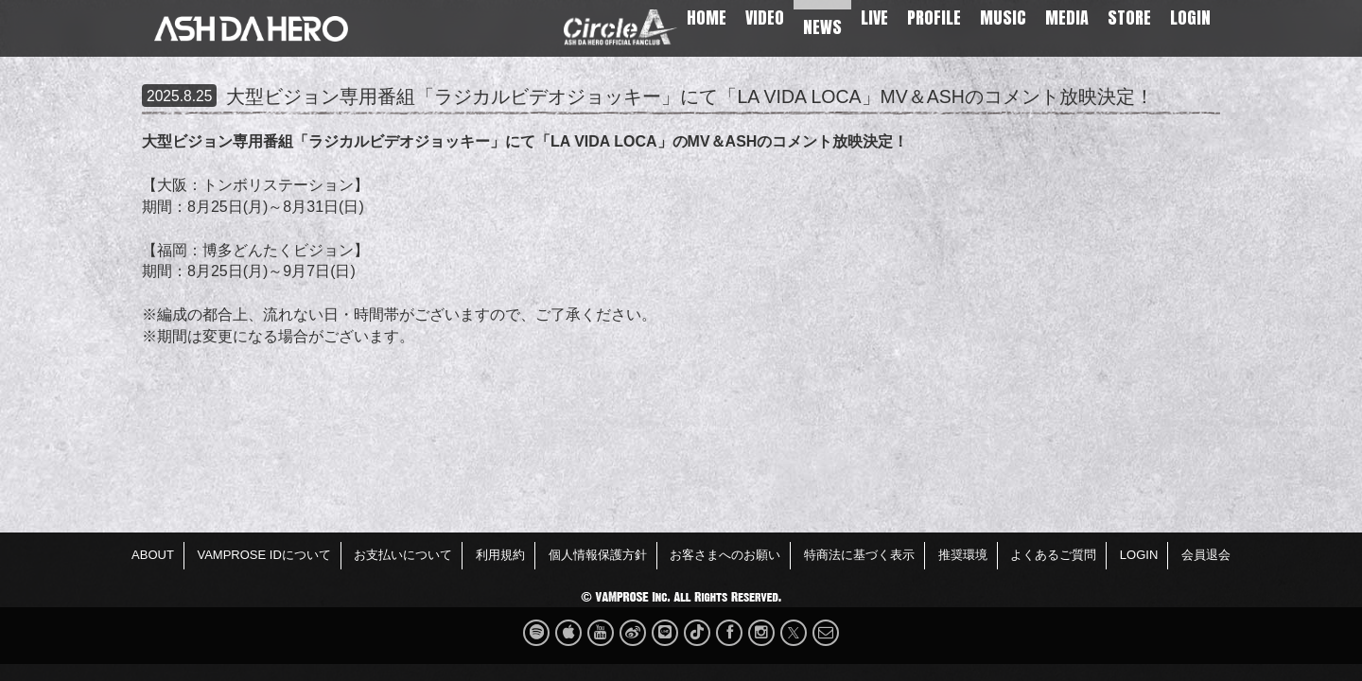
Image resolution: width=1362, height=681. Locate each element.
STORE (1129, 17)
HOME (706, 17)
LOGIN (1190, 17)
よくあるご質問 (1053, 555)
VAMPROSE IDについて (263, 555)
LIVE (874, 17)
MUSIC (1003, 17)
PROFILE (934, 17)
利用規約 (500, 555)
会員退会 (1206, 555)
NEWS (822, 27)
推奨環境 (962, 555)
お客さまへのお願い (725, 555)
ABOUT (152, 555)
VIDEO (764, 17)
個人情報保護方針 (598, 555)
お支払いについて (403, 555)
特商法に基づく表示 (859, 555)
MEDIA (1067, 17)
